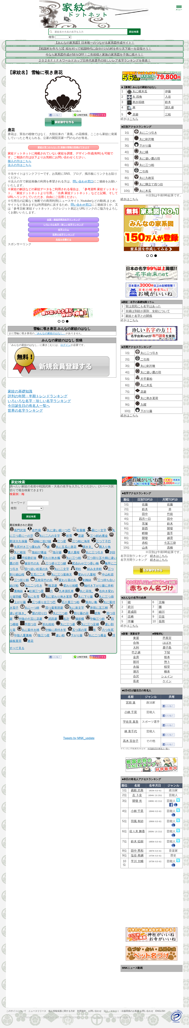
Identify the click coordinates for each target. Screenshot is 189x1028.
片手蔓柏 (143, 378)
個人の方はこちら (19, 161)
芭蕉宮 (167, 638)
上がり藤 (18, 602)
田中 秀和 (137, 850)
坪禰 (131, 621)
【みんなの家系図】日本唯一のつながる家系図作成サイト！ (94, 42)
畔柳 (145, 533)
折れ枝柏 (46, 624)
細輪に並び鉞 (40, 541)
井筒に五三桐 (97, 607)
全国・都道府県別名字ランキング (63, 219)
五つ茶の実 (77, 629)
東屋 (136, 638)
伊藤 (168, 91)
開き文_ (85, 546)
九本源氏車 (64, 591)
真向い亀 (89, 602)
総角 (95, 613)
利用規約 (81, 1011)
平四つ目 (28, 624)
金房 (136, 657)
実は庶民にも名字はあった (143, 306)
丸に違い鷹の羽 (147, 158)
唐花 (11, 130)
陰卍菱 (55, 552)
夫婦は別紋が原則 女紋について (148, 311)
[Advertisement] (63, 275)
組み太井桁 (92, 569)
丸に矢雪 (31, 596)
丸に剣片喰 (144, 139)
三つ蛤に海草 (79, 541)
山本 (145, 547)
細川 (162, 611)
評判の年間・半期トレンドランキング (37, 396)
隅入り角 (102, 546)
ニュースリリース (37, 1011)
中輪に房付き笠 (53, 629)
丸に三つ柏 (71, 557)
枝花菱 (50, 585)
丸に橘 (141, 152)
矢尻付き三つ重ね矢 (25, 546)
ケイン (167, 681)
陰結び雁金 (37, 552)
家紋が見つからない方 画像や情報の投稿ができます (63, 147)
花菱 (79, 535)
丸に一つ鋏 (29, 607)
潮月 (136, 671)
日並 (162, 616)
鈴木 (168, 102)
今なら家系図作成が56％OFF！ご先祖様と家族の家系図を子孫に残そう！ (94, 54)
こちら (133, 118)
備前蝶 (77, 618)
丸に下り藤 (83, 596)
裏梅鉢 (16, 591)
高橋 (170, 547)
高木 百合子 (130, 740)
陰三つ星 (41, 635)
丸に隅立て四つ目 (148, 184)
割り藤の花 (79, 613)
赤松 (145, 542)
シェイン (167, 676)
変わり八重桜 (85, 574)
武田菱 (50, 618)
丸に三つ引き (92, 552)
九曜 (140, 404)
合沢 (136, 676)
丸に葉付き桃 (28, 629)
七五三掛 (170, 542)
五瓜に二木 (35, 574)
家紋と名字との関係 (139, 315)
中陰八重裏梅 (21, 635)
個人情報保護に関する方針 (61, 1011)
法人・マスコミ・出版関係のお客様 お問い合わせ (128, 1011)
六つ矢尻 (105, 629)
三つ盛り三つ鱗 (53, 563)
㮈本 (167, 657)
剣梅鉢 (84, 580)
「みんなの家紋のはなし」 (50, 333)
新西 (145, 528)
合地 (136, 642)
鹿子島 (167, 647)
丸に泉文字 (74, 607)
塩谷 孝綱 (137, 855)
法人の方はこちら (19, 165)
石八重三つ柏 (68, 602)
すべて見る (17, 648)
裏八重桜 (71, 552)
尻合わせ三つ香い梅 (83, 563)
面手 (170, 533)
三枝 (168, 114)
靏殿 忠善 (137, 790)
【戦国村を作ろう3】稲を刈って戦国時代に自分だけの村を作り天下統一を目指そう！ (95, 48)
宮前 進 (130, 702)
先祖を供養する (63, 239)
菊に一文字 (96, 530)
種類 (14, 508)
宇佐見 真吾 (130, 721)
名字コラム (63, 229)
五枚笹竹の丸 (41, 580)
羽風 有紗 (137, 821)
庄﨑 (131, 616)
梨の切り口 (37, 613)
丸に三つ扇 (104, 596)
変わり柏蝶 (68, 585)
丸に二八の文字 (47, 535)
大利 (136, 647)
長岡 (162, 621)
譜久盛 (169, 107)
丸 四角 (137, 96)
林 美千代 (130, 731)
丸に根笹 (18, 552)
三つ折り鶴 (19, 580)
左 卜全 (137, 795)
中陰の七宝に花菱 (28, 618)
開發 (170, 528)
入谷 (168, 96)
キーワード (18, 502)
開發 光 (137, 800)
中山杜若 (105, 574)
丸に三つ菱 (65, 624)
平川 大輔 (137, 861)
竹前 (170, 514)
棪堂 (167, 666)
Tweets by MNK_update (78, 738)
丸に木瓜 (142, 190)
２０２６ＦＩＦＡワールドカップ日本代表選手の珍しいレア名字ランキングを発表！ (94, 60)
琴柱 (76, 569)
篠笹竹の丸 (29, 563)
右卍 (64, 618)
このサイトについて (16, 1011)
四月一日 (145, 518)
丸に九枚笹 (144, 177)
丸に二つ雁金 (95, 635)
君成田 (132, 611)
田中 (145, 514)
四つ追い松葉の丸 (34, 569)
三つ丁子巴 (101, 541)
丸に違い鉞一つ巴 (56, 530)
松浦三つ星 (34, 591)
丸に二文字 (59, 569)
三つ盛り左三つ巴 (42, 602)
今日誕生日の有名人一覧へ (29, 406)
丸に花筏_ (84, 591)
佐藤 (145, 504)
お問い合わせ (95, 1011)
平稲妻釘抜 (26, 557)
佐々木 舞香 (137, 831)
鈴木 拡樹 (137, 841)
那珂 (136, 662)
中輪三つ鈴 (95, 618)
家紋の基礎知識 (20, 391)
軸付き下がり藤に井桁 (97, 585)
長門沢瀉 (18, 530)
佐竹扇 (34, 530)
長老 (136, 681)
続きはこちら (129, 199)
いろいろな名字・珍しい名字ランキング (63, 224)
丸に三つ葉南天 (59, 574)
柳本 (167, 671)
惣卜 (167, 662)
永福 (136, 666)
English (160, 1011)
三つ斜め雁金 (97, 535)
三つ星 (59, 541)
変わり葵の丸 (65, 580)
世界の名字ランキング (63, 234)
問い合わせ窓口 (83, 181)
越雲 (170, 538)
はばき (167, 642)
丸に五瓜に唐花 (63, 546)
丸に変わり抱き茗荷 (56, 596)
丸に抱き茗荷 (146, 398)
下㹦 (167, 652)
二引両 (141, 171)
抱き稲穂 (138, 102)
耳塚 (145, 523)
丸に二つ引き (31, 585)
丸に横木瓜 (139, 91)
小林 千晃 (130, 712)
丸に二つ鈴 (58, 613)
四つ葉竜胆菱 (52, 607)
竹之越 (136, 652)
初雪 (67, 535)
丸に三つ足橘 (88, 624)
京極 (162, 602)
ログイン (65, 344)
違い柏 (58, 635)
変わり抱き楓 (49, 557)
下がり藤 (74, 635)
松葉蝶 (78, 530)
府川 (131, 607)
